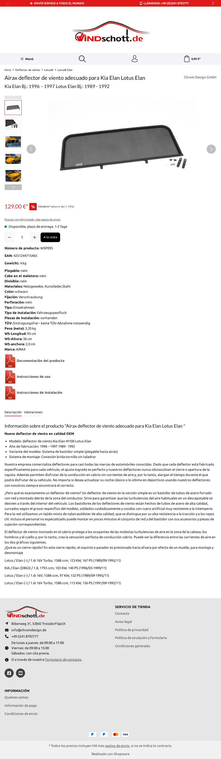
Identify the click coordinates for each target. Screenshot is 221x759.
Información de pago (21, 705)
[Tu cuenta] (134, 59)
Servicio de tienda (132, 607)
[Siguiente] (211, 149)
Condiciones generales (132, 646)
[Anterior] (31, 149)
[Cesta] (191, 59)
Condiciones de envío (21, 714)
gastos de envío (117, 746)
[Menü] (27, 58)
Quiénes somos (16, 697)
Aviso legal (123, 622)
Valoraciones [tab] (33, 412)
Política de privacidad (131, 630)
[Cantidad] (22, 237)
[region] (110, 149)
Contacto (122, 613)
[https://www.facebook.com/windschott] (9, 673)
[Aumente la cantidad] (34, 237)
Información (17, 690)
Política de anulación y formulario (141, 638)
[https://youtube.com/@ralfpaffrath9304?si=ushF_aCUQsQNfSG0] (20, 673)
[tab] (13, 412)
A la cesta (50, 237)
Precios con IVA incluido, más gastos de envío (32, 219)
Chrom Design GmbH (200, 77)
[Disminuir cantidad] (9, 237)
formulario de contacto (63, 659)
